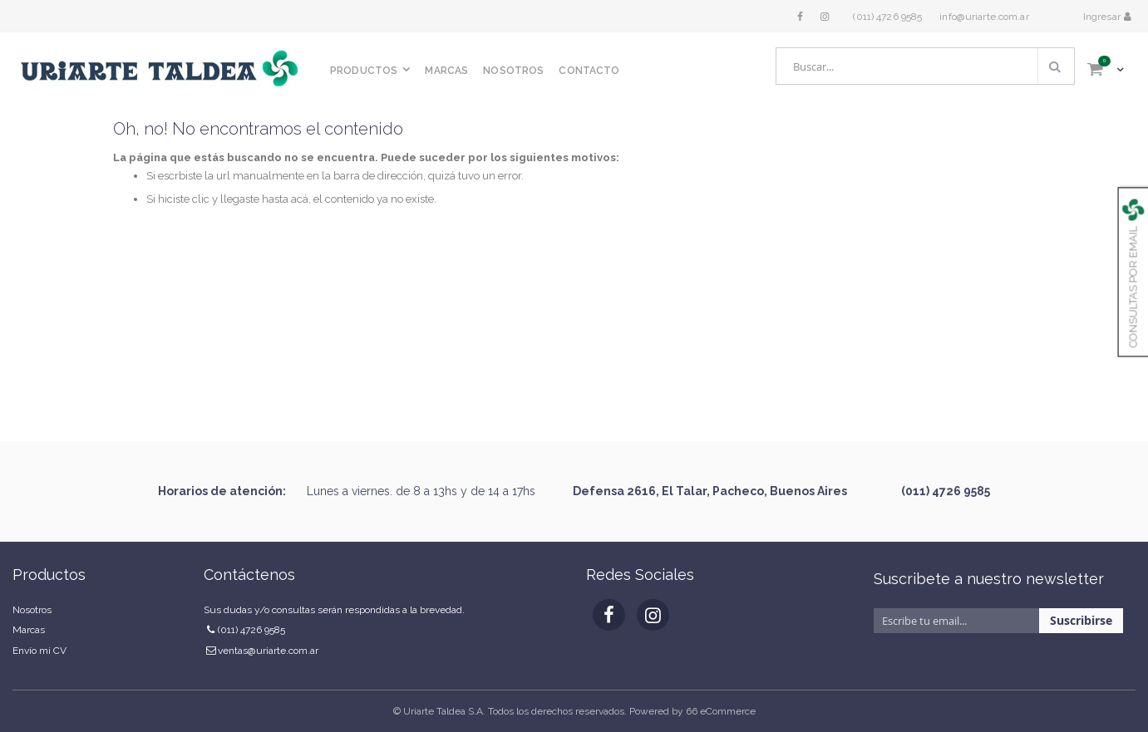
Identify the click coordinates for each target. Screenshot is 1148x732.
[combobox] (925, 66)
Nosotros (32, 610)
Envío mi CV (39, 650)
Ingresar (1103, 16)
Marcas (28, 630)
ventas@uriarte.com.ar (268, 650)
